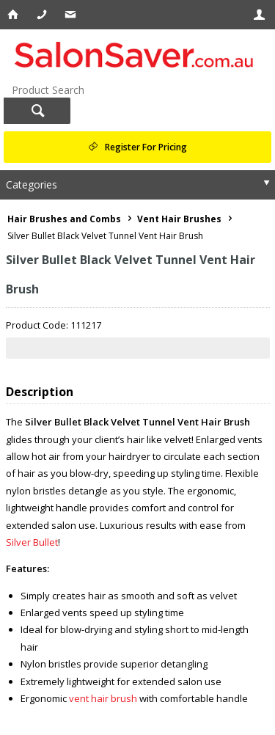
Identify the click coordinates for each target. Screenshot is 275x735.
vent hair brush (103, 698)
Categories (31, 184)
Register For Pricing (146, 147)
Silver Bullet (32, 542)
